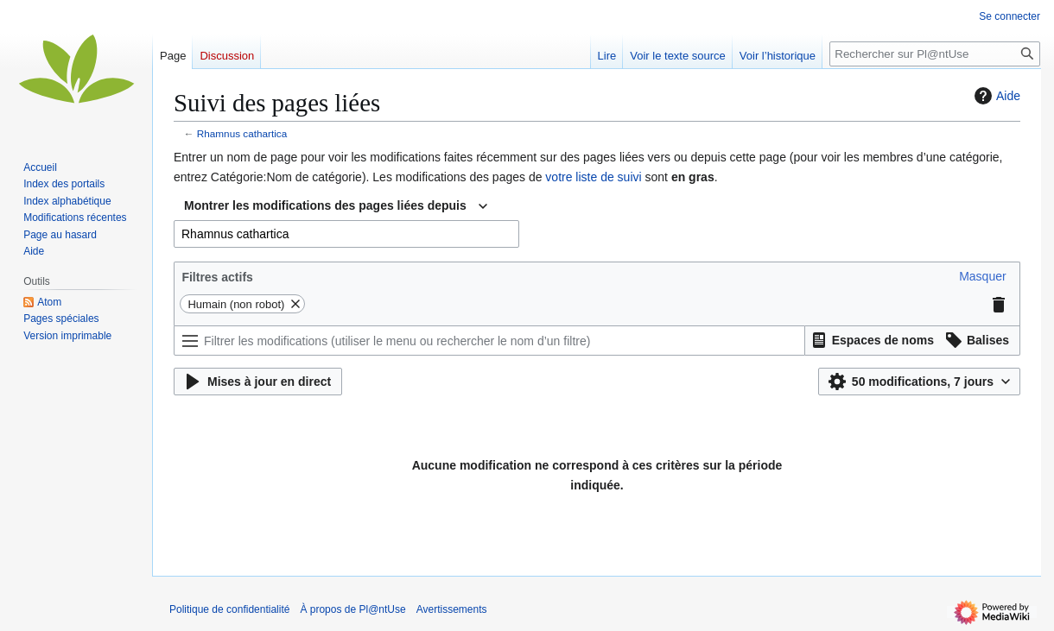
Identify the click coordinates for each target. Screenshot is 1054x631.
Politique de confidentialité (229, 609)
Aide (995, 95)
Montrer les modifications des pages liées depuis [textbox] (325, 205)
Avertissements (451, 609)
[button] (982, 276)
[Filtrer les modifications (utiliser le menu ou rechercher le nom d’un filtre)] (489, 340)
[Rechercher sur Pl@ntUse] (934, 53)
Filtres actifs (216, 277)
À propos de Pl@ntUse (352, 609)
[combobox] (336, 206)
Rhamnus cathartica (242, 133)
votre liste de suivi (593, 177)
